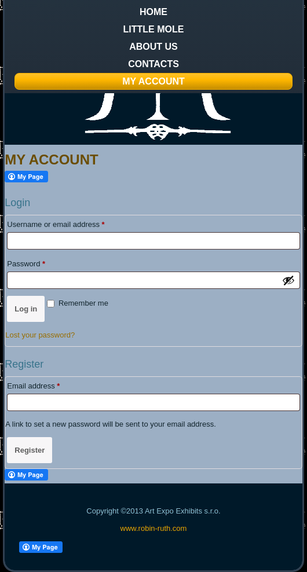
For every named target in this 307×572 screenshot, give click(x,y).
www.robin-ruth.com (153, 528)
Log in (25, 309)
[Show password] (288, 280)
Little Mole (153, 29)
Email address (48, 384)
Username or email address (70, 223)
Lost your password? (40, 335)
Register (29, 450)
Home (153, 12)
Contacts (153, 64)
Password (41, 262)
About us (153, 47)
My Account (153, 81)
